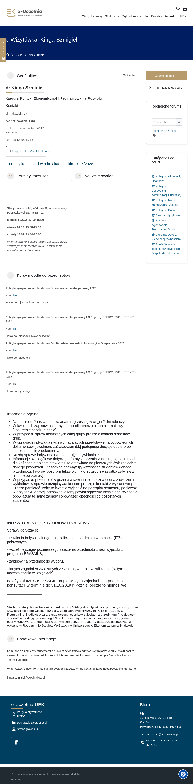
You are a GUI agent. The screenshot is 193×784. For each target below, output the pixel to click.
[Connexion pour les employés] (185, 8)
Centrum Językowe (166, 215)
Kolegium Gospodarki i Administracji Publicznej (166, 191)
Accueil (8, 55)
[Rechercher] (178, 8)
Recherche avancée (164, 130)
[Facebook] (16, 742)
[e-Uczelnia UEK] (24, 13)
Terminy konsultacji (33, 176)
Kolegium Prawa (164, 210)
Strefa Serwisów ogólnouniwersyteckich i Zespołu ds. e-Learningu (167, 249)
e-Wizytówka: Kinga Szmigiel (41, 39)
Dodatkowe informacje (36, 639)
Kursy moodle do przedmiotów (43, 275)
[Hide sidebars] (3, 50)
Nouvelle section (98, 176)
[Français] (183, 16)
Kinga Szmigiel (36, 55)
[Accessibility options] (183, 774)
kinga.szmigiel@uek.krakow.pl (31, 151)
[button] (10, 75)
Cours (19, 55)
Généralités (27, 76)
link (15, 295)
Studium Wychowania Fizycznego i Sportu (164, 225)
